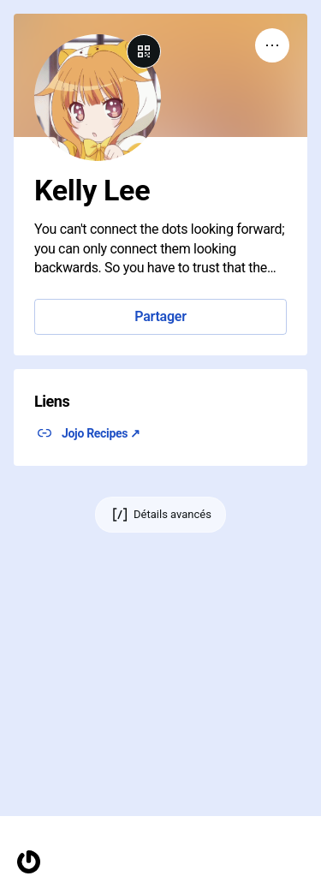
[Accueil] (28, 861)
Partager (160, 316)
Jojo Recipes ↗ (101, 433)
